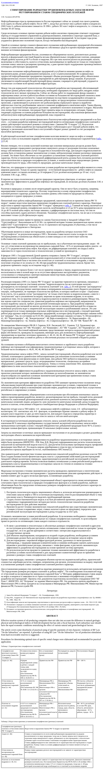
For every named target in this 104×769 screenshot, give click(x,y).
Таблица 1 (5, 646)
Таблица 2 (5, 721)
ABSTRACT (52, 616)
